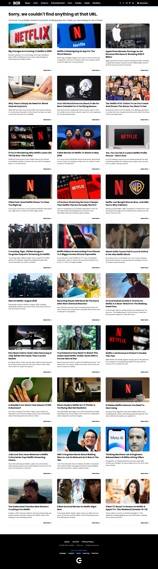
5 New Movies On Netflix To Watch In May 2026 (78, 154)
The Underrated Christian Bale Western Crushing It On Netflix (28, 508)
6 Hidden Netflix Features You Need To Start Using (125, 406)
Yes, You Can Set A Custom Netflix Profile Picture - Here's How (126, 154)
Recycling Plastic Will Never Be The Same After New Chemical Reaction (78, 302)
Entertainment (58, 3)
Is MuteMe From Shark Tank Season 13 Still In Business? (29, 406)
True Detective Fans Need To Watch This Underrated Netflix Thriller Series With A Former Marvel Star (77, 356)
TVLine (78, 553)
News (27, 3)
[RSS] (133, 3)
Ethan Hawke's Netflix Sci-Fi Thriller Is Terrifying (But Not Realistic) (76, 406)
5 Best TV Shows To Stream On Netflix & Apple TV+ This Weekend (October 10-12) (127, 508)
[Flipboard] (130, 3)
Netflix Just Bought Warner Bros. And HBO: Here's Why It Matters (127, 203)
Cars (70, 3)
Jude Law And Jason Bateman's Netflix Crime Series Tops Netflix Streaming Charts (28, 457)
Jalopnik (71, 553)
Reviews (96, 3)
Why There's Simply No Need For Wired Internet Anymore (28, 105)
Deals (87, 3)
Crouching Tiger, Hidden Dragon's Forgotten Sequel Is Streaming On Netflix (29, 253)
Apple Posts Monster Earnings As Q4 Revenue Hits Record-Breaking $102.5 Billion (125, 54)
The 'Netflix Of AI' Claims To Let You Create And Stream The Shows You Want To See (127, 105)
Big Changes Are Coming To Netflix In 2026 (30, 51)
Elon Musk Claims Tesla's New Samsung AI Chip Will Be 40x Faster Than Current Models (29, 356)
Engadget (62, 553)
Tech (35, 3)
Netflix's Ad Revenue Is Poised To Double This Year (126, 354)
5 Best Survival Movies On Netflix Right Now (76, 508)
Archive (75, 542)
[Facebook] (120, 3)
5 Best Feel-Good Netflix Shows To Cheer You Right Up (28, 203)
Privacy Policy (88, 542)
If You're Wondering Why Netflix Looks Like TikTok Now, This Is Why (30, 154)
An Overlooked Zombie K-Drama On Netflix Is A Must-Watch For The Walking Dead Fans (126, 304)
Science (44, 3)
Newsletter (142, 3)
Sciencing (86, 553)
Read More (47, 70)
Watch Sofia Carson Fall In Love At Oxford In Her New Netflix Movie (127, 253)
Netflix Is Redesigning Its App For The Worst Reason (76, 52)
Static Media (69, 545)
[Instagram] (126, 3)
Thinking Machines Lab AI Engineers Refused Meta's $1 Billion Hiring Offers (125, 456)
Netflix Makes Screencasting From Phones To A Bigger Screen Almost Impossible (78, 253)
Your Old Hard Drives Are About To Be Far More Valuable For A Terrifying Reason (78, 105)
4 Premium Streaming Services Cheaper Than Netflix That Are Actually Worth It (77, 203)
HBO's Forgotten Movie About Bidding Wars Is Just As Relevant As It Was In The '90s (78, 457)
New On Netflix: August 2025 (22, 301)
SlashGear (95, 553)
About (67, 542)
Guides (78, 3)
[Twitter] (123, 3)
